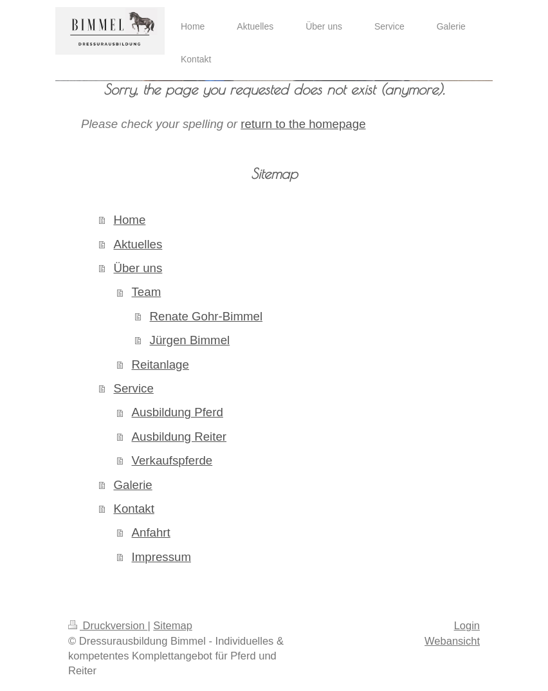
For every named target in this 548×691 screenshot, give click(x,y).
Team (146, 292)
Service (133, 388)
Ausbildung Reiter (179, 436)
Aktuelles (137, 244)
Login (467, 625)
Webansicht (452, 641)
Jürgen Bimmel (190, 340)
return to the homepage (303, 124)
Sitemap (172, 625)
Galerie (132, 485)
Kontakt (133, 508)
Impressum (161, 557)
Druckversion (107, 625)
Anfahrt (151, 532)
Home (129, 219)
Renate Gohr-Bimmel (206, 316)
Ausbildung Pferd (177, 412)
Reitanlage (160, 364)
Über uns (137, 268)
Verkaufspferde (172, 460)
